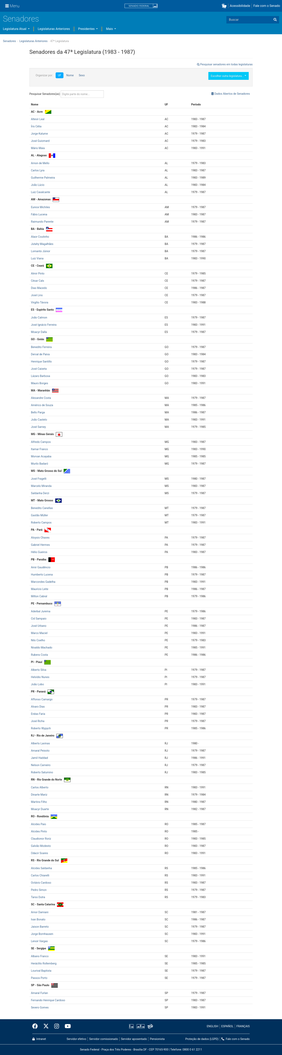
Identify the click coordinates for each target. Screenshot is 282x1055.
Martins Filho (39, 801)
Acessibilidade (240, 6)
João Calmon (39, 317)
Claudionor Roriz (41, 838)
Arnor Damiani (39, 912)
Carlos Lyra (37, 170)
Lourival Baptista (41, 970)
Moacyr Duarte (40, 809)
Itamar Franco (39, 449)
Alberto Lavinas (40, 743)
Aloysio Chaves (40, 537)
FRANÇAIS (243, 1026)
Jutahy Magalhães (42, 244)
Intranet (39, 1039)
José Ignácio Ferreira (43, 324)
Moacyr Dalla (39, 332)
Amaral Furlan (39, 993)
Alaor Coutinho (40, 236)
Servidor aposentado (134, 1039)
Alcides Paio (38, 824)
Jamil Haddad (39, 757)
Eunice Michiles (40, 207)
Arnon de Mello (40, 163)
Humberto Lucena (42, 574)
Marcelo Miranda (41, 485)
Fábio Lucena (39, 214)
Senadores (21, 18)
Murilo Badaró (39, 463)
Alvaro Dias (38, 706)
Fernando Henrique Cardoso (48, 1000)
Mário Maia (38, 148)
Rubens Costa (39, 654)
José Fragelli (38, 478)
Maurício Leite (39, 589)
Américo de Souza (42, 405)
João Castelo (39, 419)
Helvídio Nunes (40, 677)
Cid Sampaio (38, 618)
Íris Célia (36, 126)
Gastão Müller (39, 515)
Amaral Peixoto (40, 750)
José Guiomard (40, 140)
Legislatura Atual (15, 29)
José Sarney (38, 426)
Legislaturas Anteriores (54, 29)
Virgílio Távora (39, 302)
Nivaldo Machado (41, 647)
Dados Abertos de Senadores (230, 93)
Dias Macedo (39, 288)
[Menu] (12, 6)
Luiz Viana (37, 258)
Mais (110, 29)
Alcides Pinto (39, 831)
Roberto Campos (41, 522)
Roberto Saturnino (42, 772)
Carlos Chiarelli (40, 875)
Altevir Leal (37, 119)
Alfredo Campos (41, 441)
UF (59, 75)
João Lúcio (37, 184)
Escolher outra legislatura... (228, 75)
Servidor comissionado (103, 1039)
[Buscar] (275, 19)
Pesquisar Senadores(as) (66, 94)
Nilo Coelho (38, 640)
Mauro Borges (39, 383)
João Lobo (37, 684)
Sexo (82, 75)
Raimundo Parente (42, 221)
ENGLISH (212, 1026)
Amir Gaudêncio (41, 567)
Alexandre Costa (41, 397)
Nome (70, 75)
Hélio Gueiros (39, 552)
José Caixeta (39, 368)
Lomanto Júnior (40, 251)
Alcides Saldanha (41, 868)
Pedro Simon (39, 889)
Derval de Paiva (40, 354)
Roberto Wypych (41, 728)
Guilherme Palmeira (43, 177)
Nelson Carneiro (41, 765)
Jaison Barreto (40, 926)
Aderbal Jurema (40, 611)
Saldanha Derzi (40, 493)
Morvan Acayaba (41, 456)
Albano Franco (40, 956)
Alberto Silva (38, 669)
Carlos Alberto (39, 787)
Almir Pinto (37, 273)
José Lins (37, 295)
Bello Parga (38, 412)
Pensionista (157, 1039)
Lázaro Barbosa (40, 376)
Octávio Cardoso (41, 882)
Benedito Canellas (42, 508)
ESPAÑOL (227, 1026)
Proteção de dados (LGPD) (202, 1039)
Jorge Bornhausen (42, 933)
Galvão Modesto (41, 845)
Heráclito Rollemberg (43, 963)
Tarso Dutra (38, 897)
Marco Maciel (39, 633)
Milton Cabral (39, 596)
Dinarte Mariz (39, 794)
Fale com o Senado (266, 6)
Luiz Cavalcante (40, 192)
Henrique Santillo (41, 361)
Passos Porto (39, 977)
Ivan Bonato (38, 919)
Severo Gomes (40, 1007)
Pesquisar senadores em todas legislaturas (225, 64)
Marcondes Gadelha (43, 581)
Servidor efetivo (76, 1039)
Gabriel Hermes (40, 544)
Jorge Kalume (39, 133)
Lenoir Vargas (39, 941)
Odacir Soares (39, 853)
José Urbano (38, 625)
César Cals (37, 280)
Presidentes (86, 29)
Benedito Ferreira (41, 347)
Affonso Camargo (41, 699)
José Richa (37, 721)
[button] (225, 6)
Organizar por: (44, 75)
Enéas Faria (38, 713)
